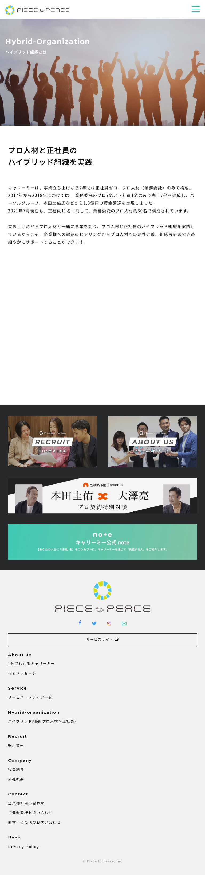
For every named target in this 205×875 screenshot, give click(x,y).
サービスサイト (99, 639)
